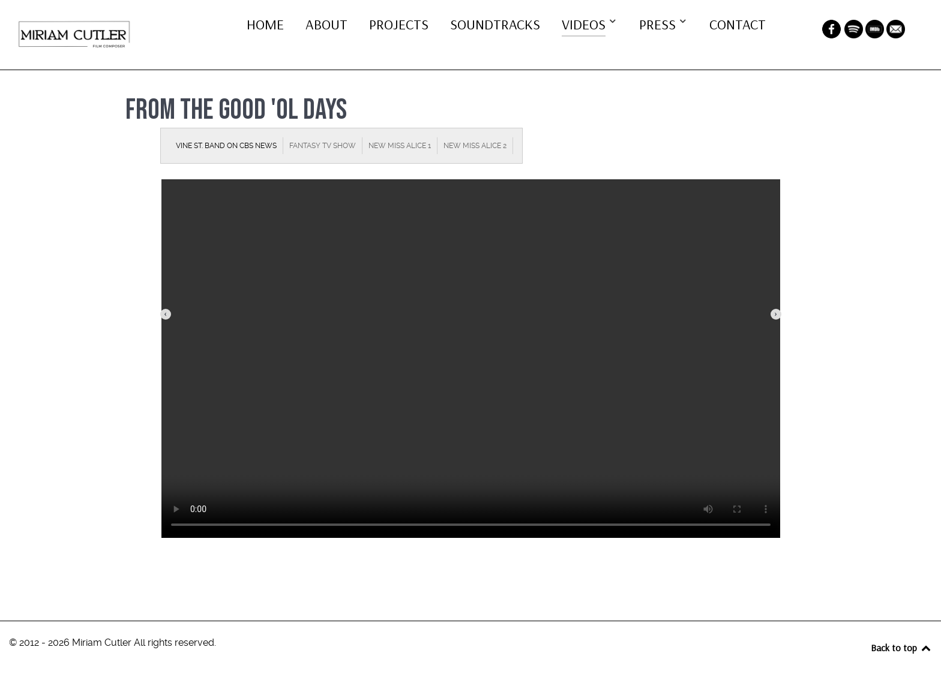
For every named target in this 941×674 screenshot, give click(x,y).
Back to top (901, 648)
